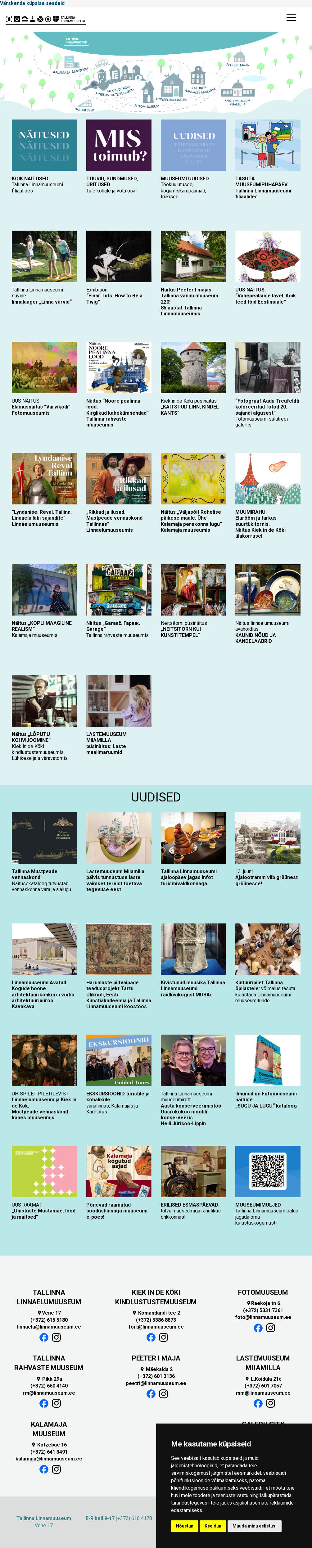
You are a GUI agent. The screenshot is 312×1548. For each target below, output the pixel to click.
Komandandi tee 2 (156, 1313)
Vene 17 (49, 1313)
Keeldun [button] (213, 1525)
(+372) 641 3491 (49, 1452)
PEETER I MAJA (156, 1358)
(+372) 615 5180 (49, 1320)
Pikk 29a (49, 1379)
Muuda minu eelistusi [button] (255, 1525)
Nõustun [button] (184, 1525)
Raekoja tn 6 (263, 1303)
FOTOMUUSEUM (263, 1292)
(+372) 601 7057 (263, 1386)
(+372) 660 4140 (49, 1386)
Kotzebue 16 (49, 1445)
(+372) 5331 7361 (263, 1310)
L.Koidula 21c (263, 1379)
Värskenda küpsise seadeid (32, 3)
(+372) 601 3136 (156, 1376)
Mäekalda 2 (156, 1369)
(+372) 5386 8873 (156, 1320)
